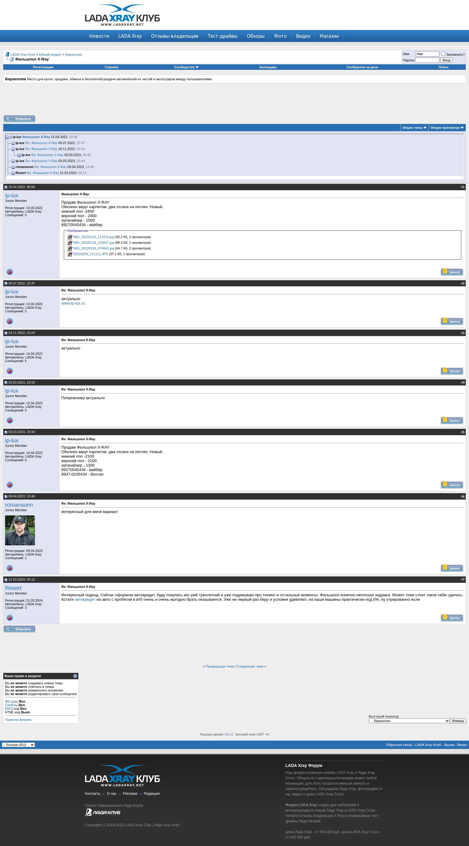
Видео (303, 36)
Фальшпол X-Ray (36, 137)
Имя (406, 54)
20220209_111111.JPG (90, 254)
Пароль (408, 60)
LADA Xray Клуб (23, 54)
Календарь (268, 67)
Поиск (443, 67)
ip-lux (12, 195)
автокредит (85, 599)
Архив (449, 745)
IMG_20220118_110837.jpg (93, 242)
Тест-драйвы (222, 36)
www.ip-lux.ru (73, 303)
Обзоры (256, 36)
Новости (99, 36)
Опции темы (412, 127)
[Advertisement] (234, 101)
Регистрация (43, 67)
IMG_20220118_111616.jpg (93, 237)
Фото (280, 36)
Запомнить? (453, 54)
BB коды (11, 701)
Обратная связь (399, 745)
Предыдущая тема (219, 666)
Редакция (152, 793)
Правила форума (18, 719)
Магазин (329, 36)
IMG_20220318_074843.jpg (93, 248)
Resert (13, 588)
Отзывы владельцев (174, 36)
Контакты (92, 793)
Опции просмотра (445, 127)
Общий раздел (50, 54)
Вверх (462, 745)
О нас (112, 793)
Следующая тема (250, 666)
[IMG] (9, 708)
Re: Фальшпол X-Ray (41, 143)
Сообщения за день (362, 67)
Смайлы (11, 705)
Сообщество (186, 67)
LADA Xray (130, 36)
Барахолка (73, 54)
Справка (111, 67)
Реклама (130, 793)
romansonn (19, 505)
